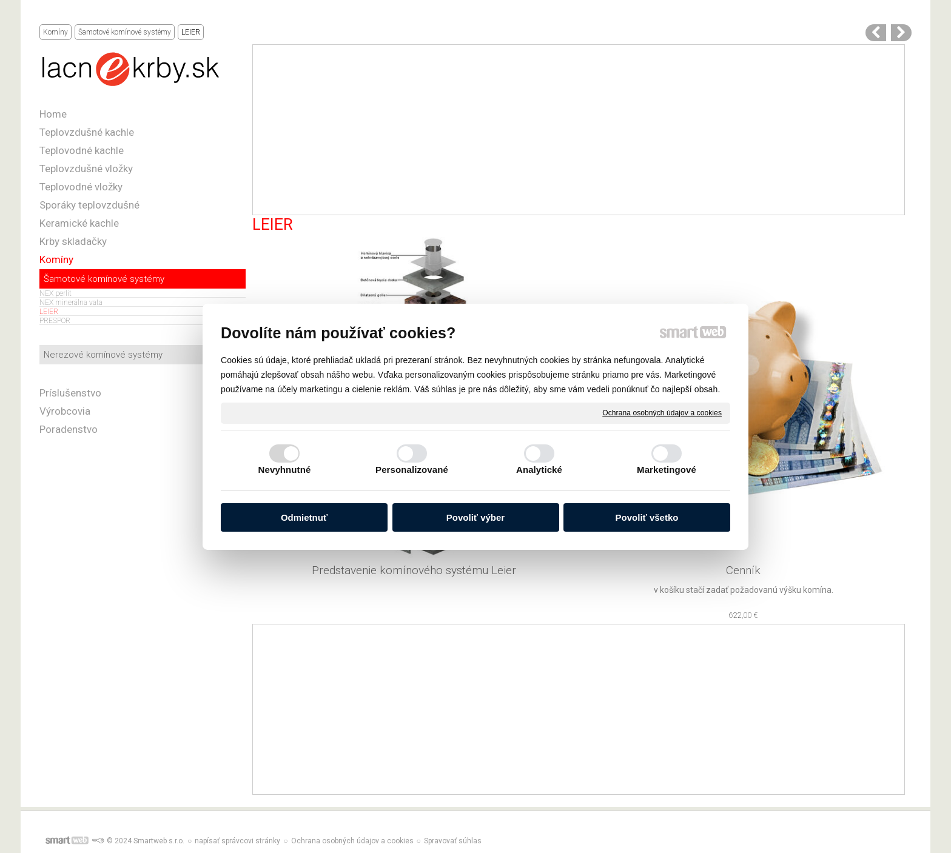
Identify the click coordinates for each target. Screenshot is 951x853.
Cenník (743, 570)
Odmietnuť (304, 517)
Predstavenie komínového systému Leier (414, 570)
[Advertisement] (579, 130)
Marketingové (666, 469)
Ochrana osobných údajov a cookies (662, 412)
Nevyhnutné (284, 469)
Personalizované (411, 469)
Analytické (539, 469)
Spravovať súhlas (453, 841)
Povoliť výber (475, 517)
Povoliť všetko (647, 517)
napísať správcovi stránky (237, 841)
